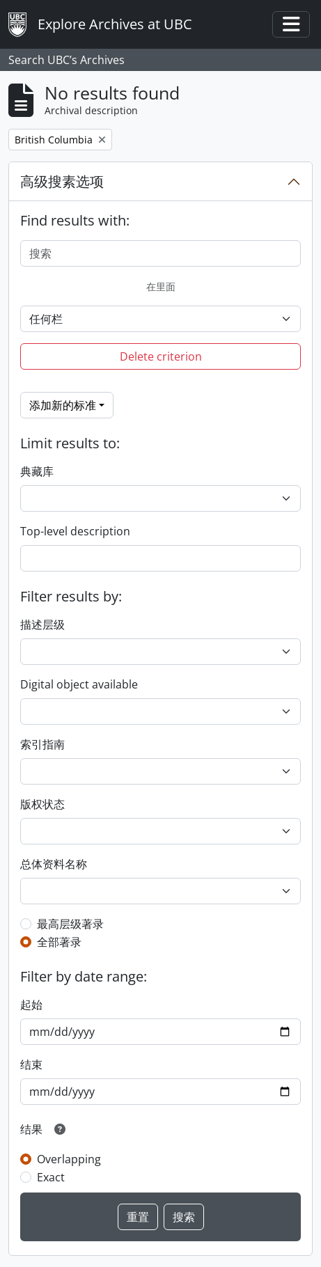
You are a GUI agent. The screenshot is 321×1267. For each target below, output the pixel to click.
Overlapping (69, 1159)
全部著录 (59, 942)
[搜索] (160, 253)
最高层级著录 (70, 923)
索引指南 (42, 744)
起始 (31, 1004)
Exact (51, 1177)
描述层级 (42, 624)
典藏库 (37, 471)
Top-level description (75, 531)
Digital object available (79, 684)
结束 (31, 1064)
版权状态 (42, 804)
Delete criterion (161, 356)
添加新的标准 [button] (62, 405)
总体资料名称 (53, 864)
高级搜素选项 (62, 181)
